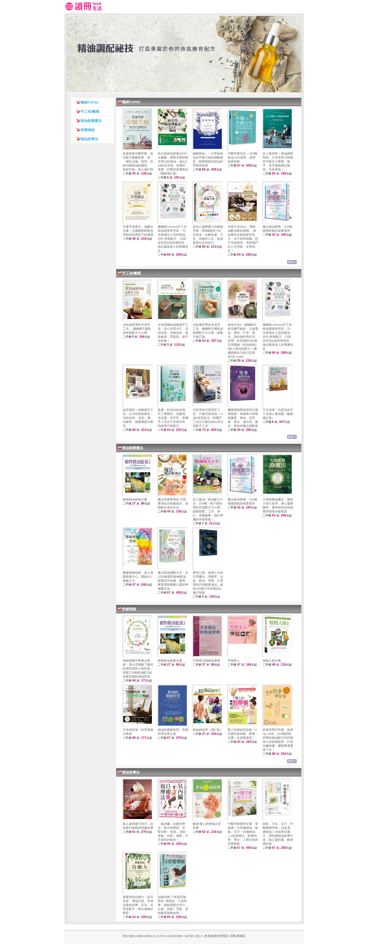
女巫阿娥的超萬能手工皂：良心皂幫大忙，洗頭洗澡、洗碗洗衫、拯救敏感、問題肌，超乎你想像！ (173, 332)
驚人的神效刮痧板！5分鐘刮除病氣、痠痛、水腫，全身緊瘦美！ (243, 733)
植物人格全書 (272, 660)
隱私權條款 (238, 936)
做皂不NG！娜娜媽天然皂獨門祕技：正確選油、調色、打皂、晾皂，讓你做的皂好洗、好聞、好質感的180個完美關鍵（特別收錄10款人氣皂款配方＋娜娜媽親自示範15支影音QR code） (243, 340)
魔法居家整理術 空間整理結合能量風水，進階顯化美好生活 (173, 503)
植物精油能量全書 (135, 499)
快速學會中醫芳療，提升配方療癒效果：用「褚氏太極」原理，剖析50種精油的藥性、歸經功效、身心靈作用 (138, 161)
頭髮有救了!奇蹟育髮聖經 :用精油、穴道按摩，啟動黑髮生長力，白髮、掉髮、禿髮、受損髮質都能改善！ (173, 905)
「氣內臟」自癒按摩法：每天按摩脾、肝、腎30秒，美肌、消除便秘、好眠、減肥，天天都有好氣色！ (173, 832)
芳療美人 (234, 660)
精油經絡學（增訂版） (208, 730)
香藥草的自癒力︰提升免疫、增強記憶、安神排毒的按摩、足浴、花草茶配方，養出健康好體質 (138, 905)
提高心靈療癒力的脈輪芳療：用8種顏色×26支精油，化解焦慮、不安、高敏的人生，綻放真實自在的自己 (208, 234)
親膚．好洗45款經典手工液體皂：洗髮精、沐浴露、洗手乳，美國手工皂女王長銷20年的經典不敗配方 (173, 418)
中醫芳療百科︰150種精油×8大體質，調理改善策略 (242, 157)
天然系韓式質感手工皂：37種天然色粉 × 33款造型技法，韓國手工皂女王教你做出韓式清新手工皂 (208, 418)
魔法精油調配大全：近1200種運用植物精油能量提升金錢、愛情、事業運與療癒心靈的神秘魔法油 (173, 580)
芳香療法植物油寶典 (206, 660)
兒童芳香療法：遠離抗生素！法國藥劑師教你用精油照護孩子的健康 (138, 230)
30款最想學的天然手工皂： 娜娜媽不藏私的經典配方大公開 (137, 328)
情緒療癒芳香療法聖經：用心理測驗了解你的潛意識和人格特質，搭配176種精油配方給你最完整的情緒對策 (138, 668)
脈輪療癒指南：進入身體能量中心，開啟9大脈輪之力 (138, 576)
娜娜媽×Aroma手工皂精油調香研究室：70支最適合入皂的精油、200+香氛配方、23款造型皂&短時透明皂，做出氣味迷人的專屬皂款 (173, 238)
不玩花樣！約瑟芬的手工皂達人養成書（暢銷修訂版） (278, 414)
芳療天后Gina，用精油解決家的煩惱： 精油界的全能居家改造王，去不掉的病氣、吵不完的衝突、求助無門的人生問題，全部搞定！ (243, 238)
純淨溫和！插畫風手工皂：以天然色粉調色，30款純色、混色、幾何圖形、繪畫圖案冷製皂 (138, 418)
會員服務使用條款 (216, 936)
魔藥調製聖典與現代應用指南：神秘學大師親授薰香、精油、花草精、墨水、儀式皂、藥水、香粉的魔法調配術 (243, 418)
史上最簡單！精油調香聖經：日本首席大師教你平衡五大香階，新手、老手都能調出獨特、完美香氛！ (278, 161)
